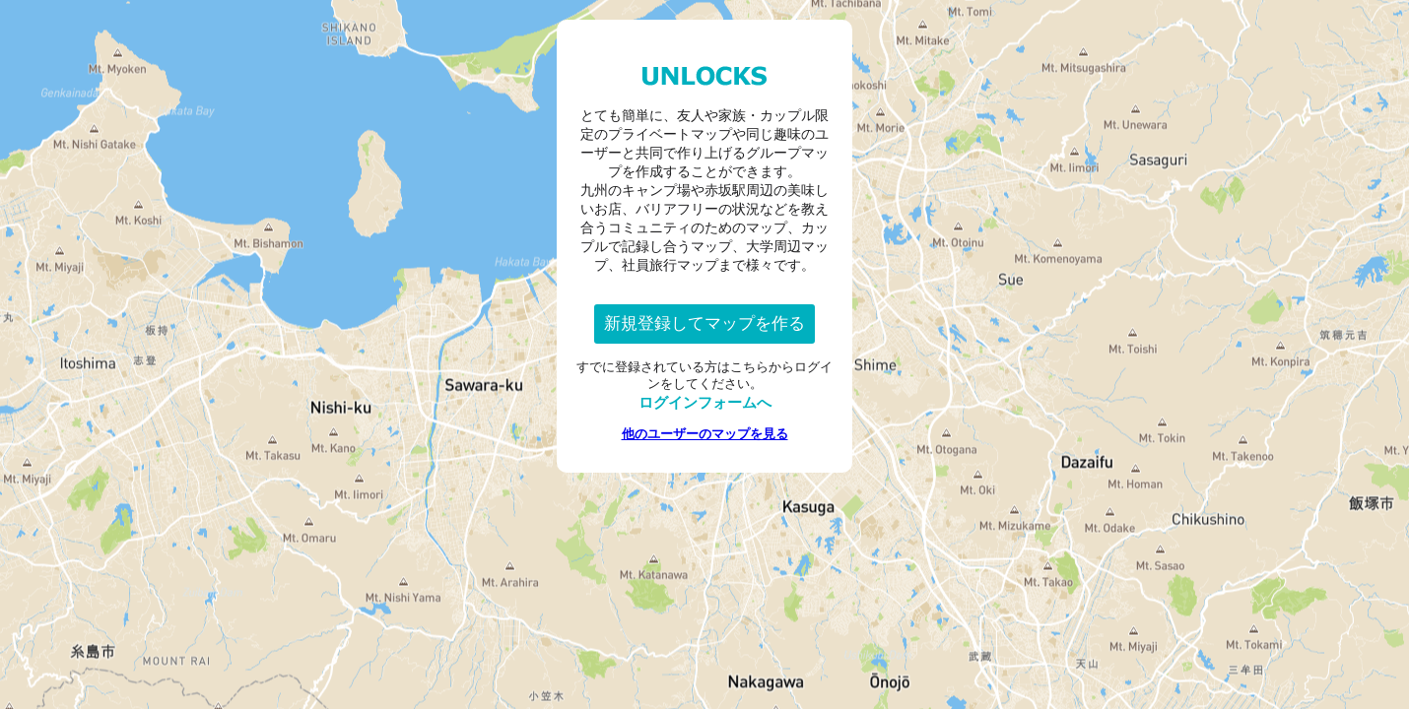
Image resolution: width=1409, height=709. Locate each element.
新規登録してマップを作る (704, 323)
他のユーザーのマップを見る (705, 433)
